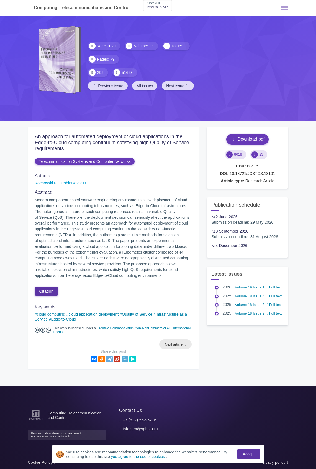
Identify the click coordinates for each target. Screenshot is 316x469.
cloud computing (51, 314)
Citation (46, 291)
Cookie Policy (41, 462)
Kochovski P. (46, 183)
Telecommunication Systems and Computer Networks (85, 161)
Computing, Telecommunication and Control (75, 415)
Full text (274, 287)
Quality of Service (137, 314)
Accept (249, 454)
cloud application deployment (94, 314)
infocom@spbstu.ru (140, 429)
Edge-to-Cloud (63, 319)
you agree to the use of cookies (138, 456)
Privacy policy (274, 462)
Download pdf (247, 139)
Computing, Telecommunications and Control (82, 7)
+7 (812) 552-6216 (139, 420)
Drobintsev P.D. (73, 183)
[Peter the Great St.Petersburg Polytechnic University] (36, 420)
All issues (145, 86)
